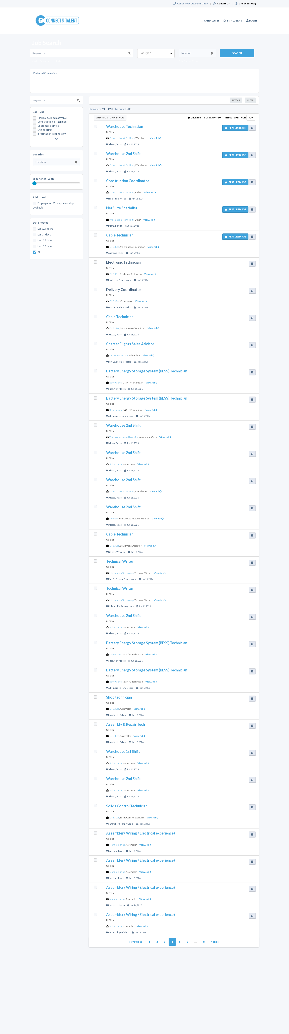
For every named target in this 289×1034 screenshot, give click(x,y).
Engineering (45, 130)
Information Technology (52, 134)
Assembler (125, 708)
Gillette (112, 552)
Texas (119, 144)
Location (38, 154)
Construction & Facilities (52, 121)
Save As (236, 100)
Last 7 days (44, 234)
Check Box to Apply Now (110, 117)
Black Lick (113, 280)
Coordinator (126, 301)
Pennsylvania (125, 280)
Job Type (38, 112)
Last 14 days (45, 240)
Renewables (115, 382)
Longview (112, 851)
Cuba (110, 389)
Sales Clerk (134, 355)
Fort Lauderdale (116, 307)
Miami (111, 226)
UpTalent (110, 132)
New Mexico (120, 389)
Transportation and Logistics (123, 437)
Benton (111, 905)
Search (237, 53)
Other (138, 192)
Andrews (112, 253)
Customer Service (48, 125)
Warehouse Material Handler (134, 518)
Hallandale (113, 198)
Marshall (112, 878)
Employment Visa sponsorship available (53, 205)
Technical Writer (143, 573)
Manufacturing (117, 844)
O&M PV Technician (132, 382)
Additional (39, 197)
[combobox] (155, 53)
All (39, 252)
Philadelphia (114, 606)
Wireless (113, 518)
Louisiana (120, 905)
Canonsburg (114, 824)
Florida (123, 198)
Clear (250, 100)
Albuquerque (114, 416)
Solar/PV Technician (132, 654)
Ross (110, 715)
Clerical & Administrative (52, 118)
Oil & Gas (114, 246)
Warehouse (141, 138)
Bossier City (113, 932)
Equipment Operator (130, 545)
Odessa (111, 144)
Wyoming (120, 552)
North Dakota (119, 715)
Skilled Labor (115, 464)
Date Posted (40, 222)
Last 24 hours (45, 228)
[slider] (35, 183)
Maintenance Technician (132, 246)
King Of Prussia (115, 579)
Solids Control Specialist (132, 817)
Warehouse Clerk (148, 437)
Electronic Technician (131, 273)
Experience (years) (44, 179)
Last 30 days (45, 246)
